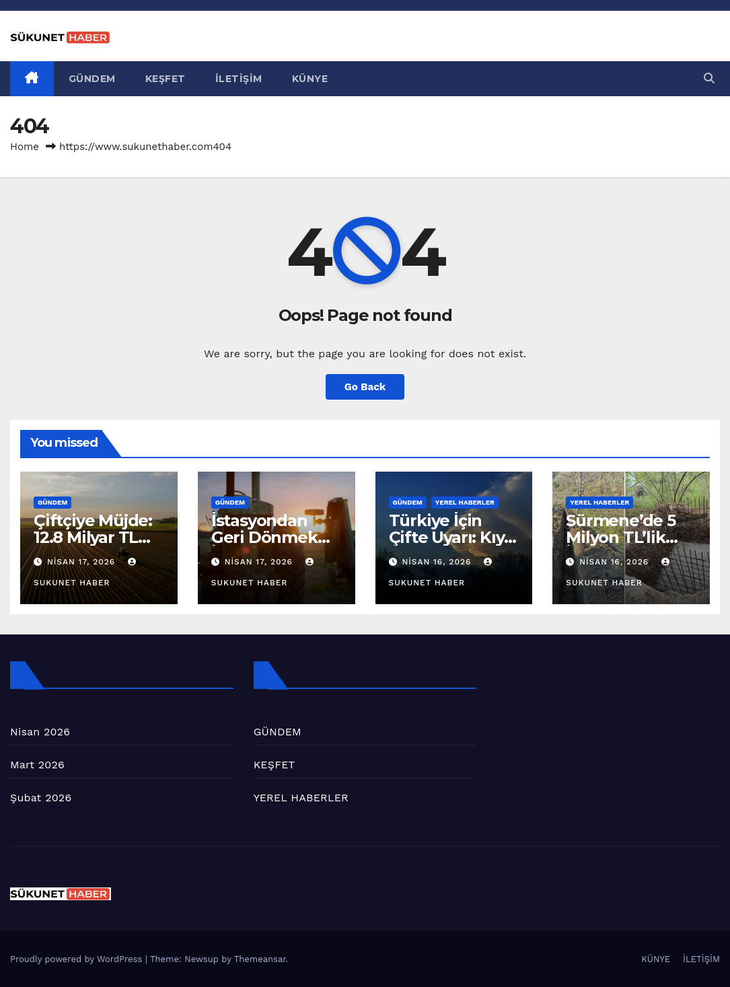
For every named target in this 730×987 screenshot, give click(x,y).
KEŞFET (165, 79)
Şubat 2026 (40, 797)
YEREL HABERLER (465, 502)
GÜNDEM (92, 79)
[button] (709, 78)
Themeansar (260, 959)
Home (24, 147)
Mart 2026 (37, 764)
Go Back (365, 387)
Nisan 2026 (40, 731)
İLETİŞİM (238, 79)
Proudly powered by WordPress (77, 959)
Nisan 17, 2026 (82, 561)
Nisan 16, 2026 (438, 561)
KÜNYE (310, 79)
